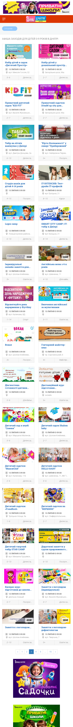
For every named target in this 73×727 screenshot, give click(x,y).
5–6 (7, 400)
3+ (6, 279)
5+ (42, 400)
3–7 (43, 602)
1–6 (7, 521)
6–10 (7, 239)
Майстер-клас (62, 360)
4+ (42, 360)
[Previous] (17, 651)
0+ (42, 158)
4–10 (44, 279)
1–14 (7, 319)
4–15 (7, 198)
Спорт (24, 319)
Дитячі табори (26, 158)
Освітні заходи (26, 279)
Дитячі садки (26, 77)
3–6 (7, 77)
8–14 (44, 239)
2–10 (7, 642)
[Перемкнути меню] (4, 19)
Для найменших (62, 279)
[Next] (55, 651)
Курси (60, 198)
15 (50, 652)
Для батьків (26, 400)
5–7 (7, 602)
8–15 (44, 198)
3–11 (44, 319)
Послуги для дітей (62, 158)
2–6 (7, 481)
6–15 (7, 158)
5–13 (7, 562)
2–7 (43, 77)
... (45, 652)
